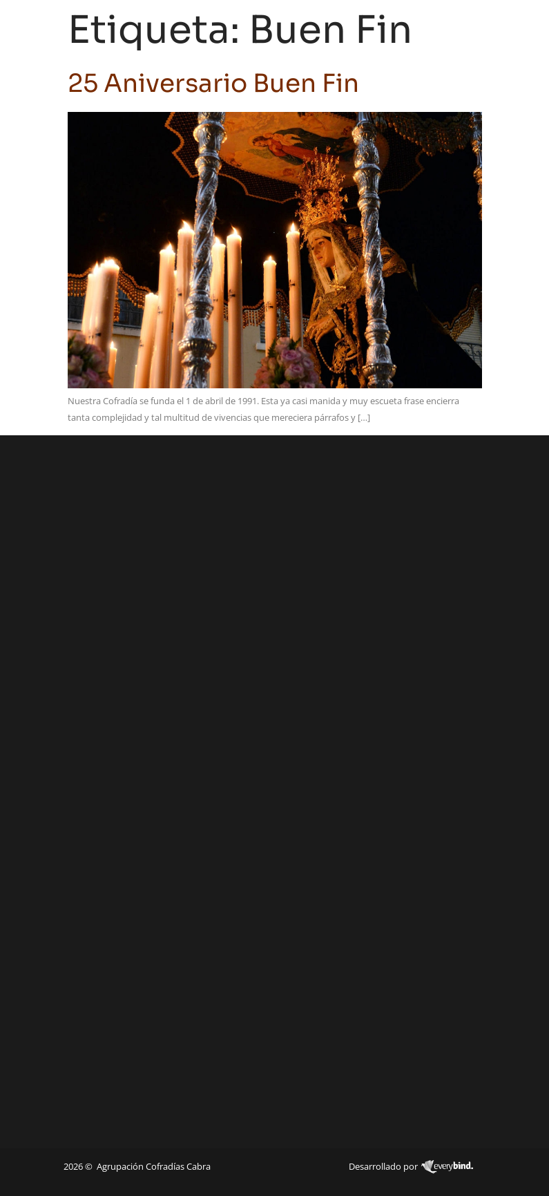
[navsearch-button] (479, 28)
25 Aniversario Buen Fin (213, 83)
